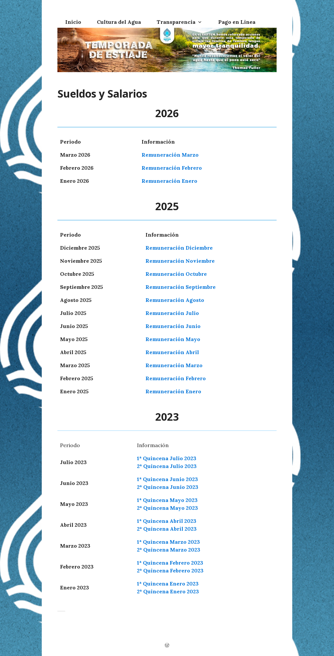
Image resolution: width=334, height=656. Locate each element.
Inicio (73, 22)
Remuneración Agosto (174, 300)
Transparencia (176, 22)
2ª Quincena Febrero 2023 (170, 570)
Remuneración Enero (169, 181)
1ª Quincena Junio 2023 (167, 479)
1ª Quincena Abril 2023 (166, 521)
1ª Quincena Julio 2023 (166, 458)
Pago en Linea (236, 22)
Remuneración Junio (173, 326)
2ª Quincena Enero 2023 (168, 591)
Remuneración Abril (172, 352)
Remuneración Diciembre (179, 247)
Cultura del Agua (119, 22)
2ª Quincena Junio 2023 (167, 487)
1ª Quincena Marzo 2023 (168, 542)
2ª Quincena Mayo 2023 (167, 508)
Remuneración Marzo (170, 154)
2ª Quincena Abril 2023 (167, 528)
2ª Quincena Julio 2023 (167, 466)
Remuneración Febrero (172, 167)
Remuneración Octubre (176, 274)
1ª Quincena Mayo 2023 (167, 500)
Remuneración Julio (172, 313)
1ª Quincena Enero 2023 (168, 583)
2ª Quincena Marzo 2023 (168, 549)
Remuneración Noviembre (180, 261)
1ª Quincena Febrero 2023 (170, 562)
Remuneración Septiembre (180, 287)
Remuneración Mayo (172, 339)
